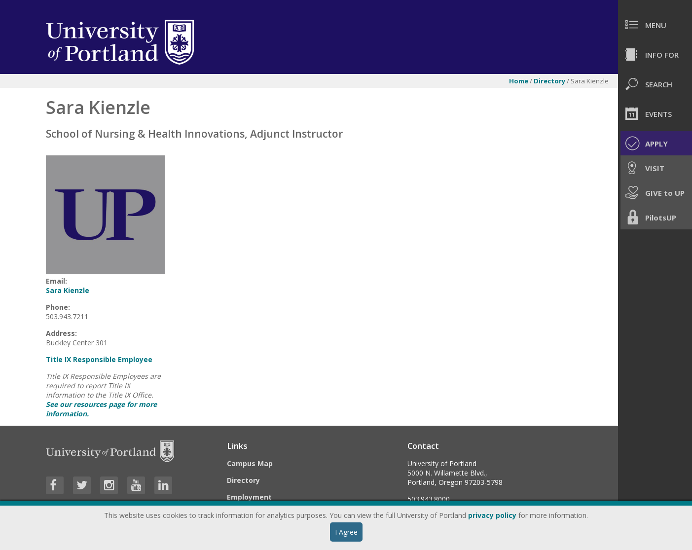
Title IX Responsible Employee (99, 359)
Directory (550, 80)
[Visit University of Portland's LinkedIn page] (163, 485)
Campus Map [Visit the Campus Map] (250, 463)
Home (518, 80)
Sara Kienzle (67, 290)
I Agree (346, 532)
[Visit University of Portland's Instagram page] (109, 485)
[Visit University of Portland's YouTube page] (136, 485)
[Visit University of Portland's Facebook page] (55, 485)
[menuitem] (655, 24)
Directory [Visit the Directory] (243, 480)
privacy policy (492, 515)
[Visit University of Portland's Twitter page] (82, 485)
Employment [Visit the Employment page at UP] (249, 497)
